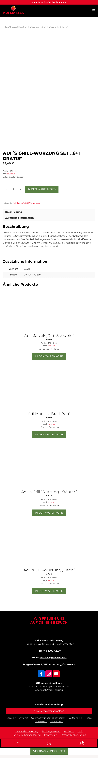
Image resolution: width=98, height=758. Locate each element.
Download (41, 721)
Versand (11, 174)
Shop (12, 27)
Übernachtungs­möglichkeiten (48, 718)
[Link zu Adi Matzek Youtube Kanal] (56, 673)
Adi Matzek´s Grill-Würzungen (27, 27)
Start (7, 27)
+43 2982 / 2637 (52, 650)
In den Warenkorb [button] (49, 356)
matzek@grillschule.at (53, 657)
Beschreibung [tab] (13, 212)
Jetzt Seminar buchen (49, 2)
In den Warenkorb (41, 189)
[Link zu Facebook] (41, 673)
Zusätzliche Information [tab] (19, 217)
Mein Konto (56, 721)
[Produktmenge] (13, 189)
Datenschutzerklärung (73, 735)
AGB (80, 731)
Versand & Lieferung (27, 731)
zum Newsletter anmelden (49, 711)
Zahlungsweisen (51, 731)
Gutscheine (75, 718)
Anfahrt (23, 718)
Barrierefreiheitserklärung (26, 735)
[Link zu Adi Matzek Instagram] (48, 673)
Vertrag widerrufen (49, 751)
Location (11, 718)
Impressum (50, 735)
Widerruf (69, 731)
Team (88, 718)
